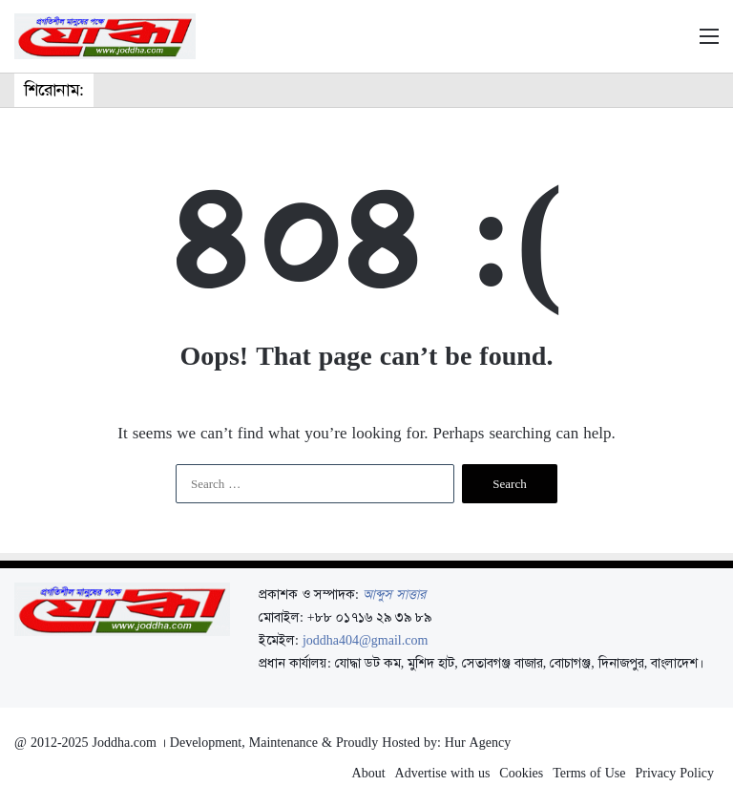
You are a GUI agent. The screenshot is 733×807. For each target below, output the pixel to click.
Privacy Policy (674, 772)
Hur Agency (478, 742)
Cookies (521, 772)
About (369, 772)
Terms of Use (589, 772)
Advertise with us (443, 772)
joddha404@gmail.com (365, 639)
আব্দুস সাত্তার (394, 594)
